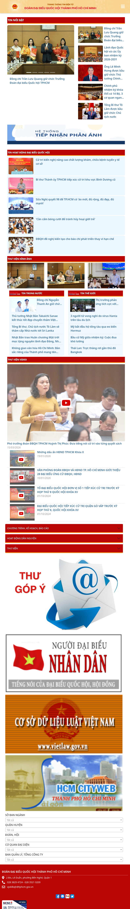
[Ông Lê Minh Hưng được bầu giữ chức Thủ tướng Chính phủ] (40, 72)
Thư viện (12, 548)
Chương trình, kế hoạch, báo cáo (28, 528)
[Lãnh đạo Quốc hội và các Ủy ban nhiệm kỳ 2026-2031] (34, 72)
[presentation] (9, 276)
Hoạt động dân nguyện (21, 538)
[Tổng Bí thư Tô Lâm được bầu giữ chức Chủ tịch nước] (52, 72)
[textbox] (64, 820)
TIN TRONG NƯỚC (26, 293)
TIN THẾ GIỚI (82, 293)
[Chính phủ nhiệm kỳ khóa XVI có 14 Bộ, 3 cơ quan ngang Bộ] (46, 72)
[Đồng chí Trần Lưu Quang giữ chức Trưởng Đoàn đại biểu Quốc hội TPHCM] (28, 72)
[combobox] (64, 820)
